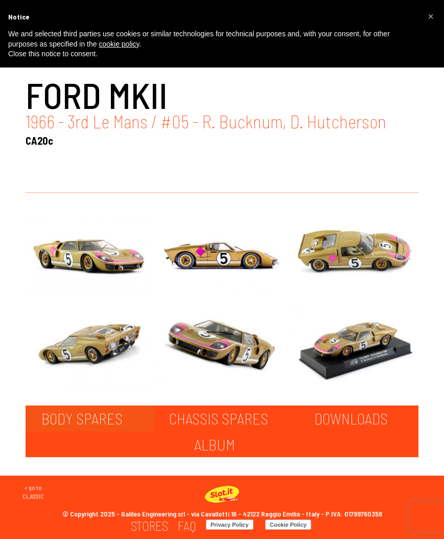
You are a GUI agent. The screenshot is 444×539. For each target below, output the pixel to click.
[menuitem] (149, 526)
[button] (431, 16)
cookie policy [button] (119, 44)
